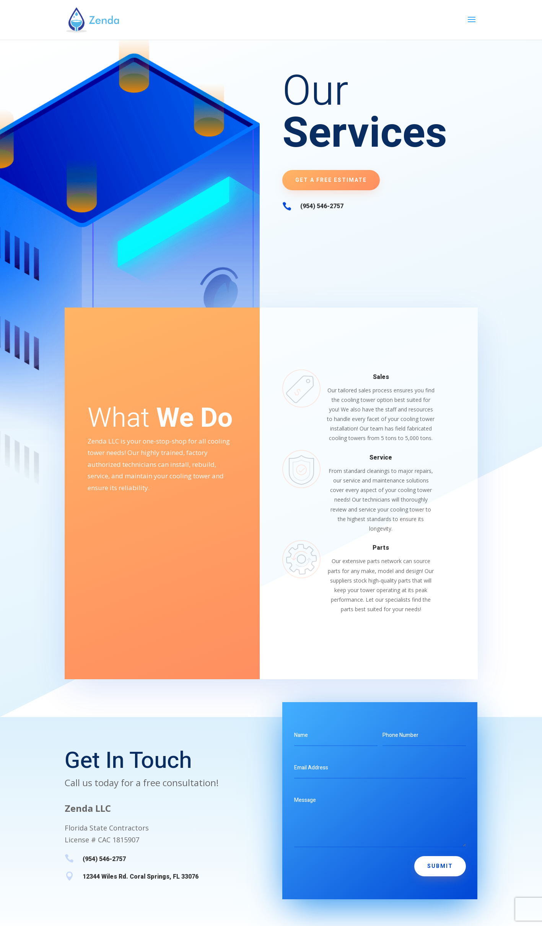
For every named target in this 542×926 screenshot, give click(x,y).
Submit (440, 866)
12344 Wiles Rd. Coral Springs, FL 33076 (141, 876)
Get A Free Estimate (331, 180)
